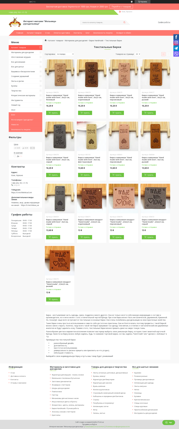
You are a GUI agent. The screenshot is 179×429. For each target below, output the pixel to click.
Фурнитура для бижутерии (103, 379)
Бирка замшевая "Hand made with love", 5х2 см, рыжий (153, 159)
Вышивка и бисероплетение (23, 71)
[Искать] (124, 22)
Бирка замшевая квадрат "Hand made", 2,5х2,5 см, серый (154, 221)
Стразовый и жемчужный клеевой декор (109, 393)
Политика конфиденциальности (118, 427)
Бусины (14, 86)
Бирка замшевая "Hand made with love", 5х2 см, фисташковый (89, 159)
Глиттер (55, 395)
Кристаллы (56, 415)
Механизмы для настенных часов (65, 398)
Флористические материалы (23, 95)
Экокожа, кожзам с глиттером (63, 412)
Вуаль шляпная (99, 386)
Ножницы (138, 393)
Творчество (16, 90)
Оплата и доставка (62, 33)
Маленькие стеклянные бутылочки (66, 378)
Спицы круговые (140, 406)
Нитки (136, 389)
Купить (55, 113)
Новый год (15, 105)
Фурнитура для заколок (102, 383)
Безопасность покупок (103, 33)
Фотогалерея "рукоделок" (22, 119)
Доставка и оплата (18, 376)
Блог (88, 33)
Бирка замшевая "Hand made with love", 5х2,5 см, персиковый (122, 97)
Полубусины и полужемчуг (103, 403)
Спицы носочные (141, 403)
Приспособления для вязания (146, 410)
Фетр (95, 410)
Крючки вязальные (142, 400)
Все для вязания (18, 62)
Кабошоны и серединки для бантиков (108, 396)
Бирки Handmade (96, 40)
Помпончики (57, 391)
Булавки (137, 396)
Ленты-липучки (140, 386)
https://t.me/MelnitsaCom (21, 192)
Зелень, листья (99, 413)
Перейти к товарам (121, 6)
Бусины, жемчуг (99, 376)
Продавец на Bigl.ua (89, 424)
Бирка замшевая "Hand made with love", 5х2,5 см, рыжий (153, 97)
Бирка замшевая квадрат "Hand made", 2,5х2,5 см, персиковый (122, 221)
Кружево (137, 373)
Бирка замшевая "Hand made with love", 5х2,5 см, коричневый (90, 97)
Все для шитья (17, 66)
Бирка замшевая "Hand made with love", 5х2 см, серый (57, 221)
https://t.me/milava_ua (30, 205)
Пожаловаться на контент (94, 427)
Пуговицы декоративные (144, 379)
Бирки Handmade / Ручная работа (65, 408)
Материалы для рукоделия (22, 52)
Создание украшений (20, 76)
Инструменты (17, 100)
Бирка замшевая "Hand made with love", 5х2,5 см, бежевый (58, 97)
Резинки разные (140, 376)
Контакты (78, 33)
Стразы (96, 400)
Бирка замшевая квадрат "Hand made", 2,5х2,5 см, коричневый (90, 221)
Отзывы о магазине (18, 383)
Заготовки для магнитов (61, 381)
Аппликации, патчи (100, 406)
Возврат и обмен (123, 33)
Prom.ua (101, 422)
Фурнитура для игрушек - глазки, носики (68, 375)
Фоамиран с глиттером (61, 385)
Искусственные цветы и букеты (64, 401)
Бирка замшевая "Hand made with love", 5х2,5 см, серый (58, 159)
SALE (13, 110)
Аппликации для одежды (144, 383)
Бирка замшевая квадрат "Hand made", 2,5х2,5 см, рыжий (58, 284)
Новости (15, 124)
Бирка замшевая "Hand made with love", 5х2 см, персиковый (121, 159)
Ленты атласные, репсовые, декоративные (110, 373)
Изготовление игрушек (21, 57)
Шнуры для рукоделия (60, 388)
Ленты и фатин (17, 81)
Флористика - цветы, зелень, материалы (68, 405)
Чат (168, 422)
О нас (47, 33)
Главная (19, 33)
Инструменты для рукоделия (145, 413)
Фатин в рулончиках (101, 389)
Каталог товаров (34, 33)
